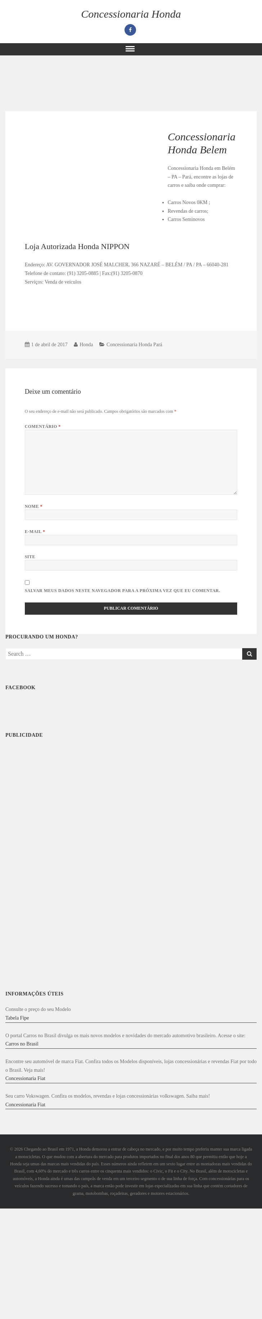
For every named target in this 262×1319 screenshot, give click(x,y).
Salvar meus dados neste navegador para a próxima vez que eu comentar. (122, 590)
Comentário (43, 426)
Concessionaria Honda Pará (134, 344)
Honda (86, 344)
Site (30, 556)
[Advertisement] (61, 311)
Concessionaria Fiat (25, 1078)
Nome (33, 506)
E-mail (35, 531)
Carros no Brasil (22, 1044)
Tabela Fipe (17, 1018)
